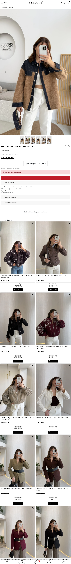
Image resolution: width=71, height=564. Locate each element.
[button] (5, 72)
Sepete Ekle (18, 290)
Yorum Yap (35, 216)
